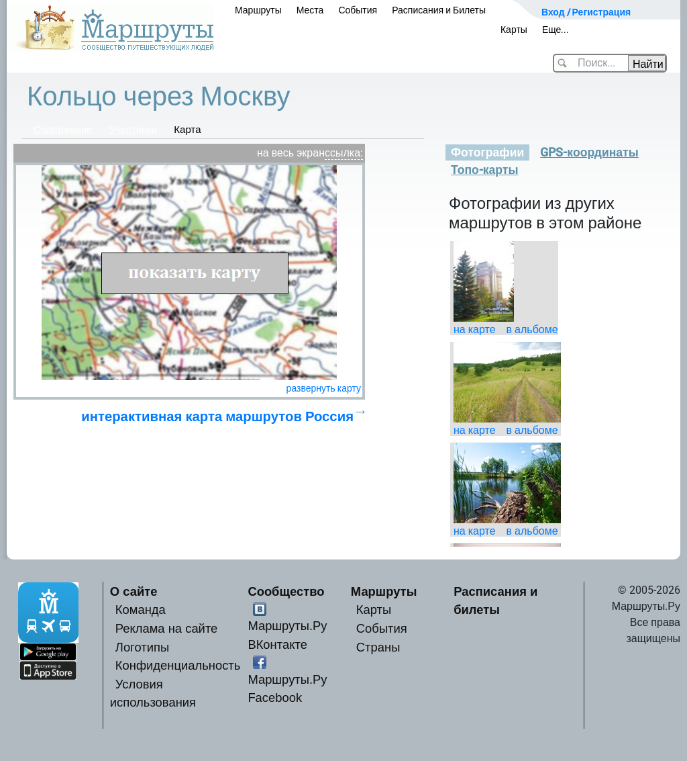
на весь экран (291, 152)
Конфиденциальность (178, 665)
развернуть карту (323, 388)
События (357, 10)
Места (310, 10)
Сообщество (286, 591)
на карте (475, 329)
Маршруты (258, 10)
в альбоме (532, 329)
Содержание (63, 130)
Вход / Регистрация (586, 12)
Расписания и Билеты (439, 10)
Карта (187, 130)
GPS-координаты (589, 152)
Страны (378, 647)
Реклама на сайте (166, 628)
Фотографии (487, 152)
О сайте (134, 591)
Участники (133, 130)
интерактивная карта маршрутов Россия (217, 416)
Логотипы (142, 647)
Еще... (556, 29)
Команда (140, 609)
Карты (513, 29)
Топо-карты (485, 170)
